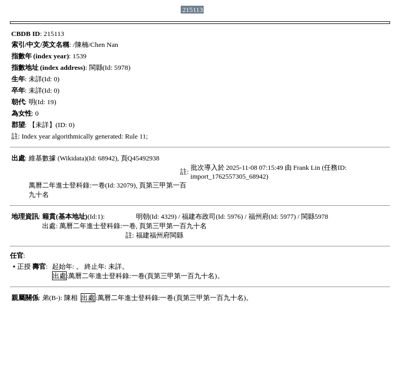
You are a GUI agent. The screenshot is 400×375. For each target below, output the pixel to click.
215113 (192, 10)
